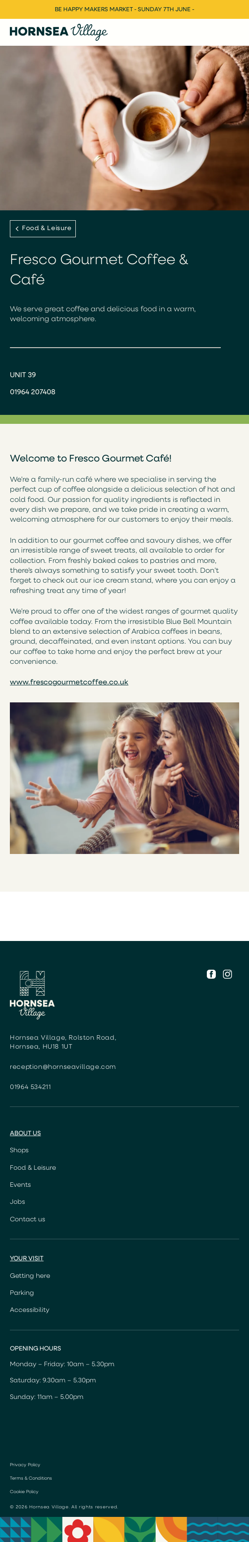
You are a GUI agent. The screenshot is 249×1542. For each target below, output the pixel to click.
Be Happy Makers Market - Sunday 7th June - (124, 10)
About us (25, 1133)
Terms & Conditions (31, 1478)
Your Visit (27, 1258)
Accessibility (29, 1310)
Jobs (17, 1202)
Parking (22, 1293)
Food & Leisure (33, 1168)
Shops (19, 1150)
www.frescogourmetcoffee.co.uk (69, 682)
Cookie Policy (24, 1492)
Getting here (30, 1276)
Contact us (27, 1219)
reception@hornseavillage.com (63, 1067)
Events (20, 1185)
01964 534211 (30, 1087)
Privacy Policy (25, 1465)
